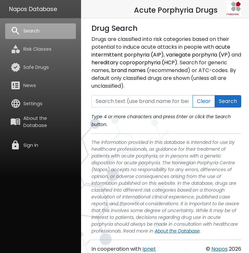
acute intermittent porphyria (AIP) (160, 50)
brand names (128, 70)
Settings (26, 103)
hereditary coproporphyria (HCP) (134, 62)
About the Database (28, 122)
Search (25, 31)
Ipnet (149, 249)
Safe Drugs (29, 67)
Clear (204, 101)
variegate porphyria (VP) (198, 54)
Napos (219, 249)
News (23, 85)
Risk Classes (31, 49)
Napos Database (33, 9)
